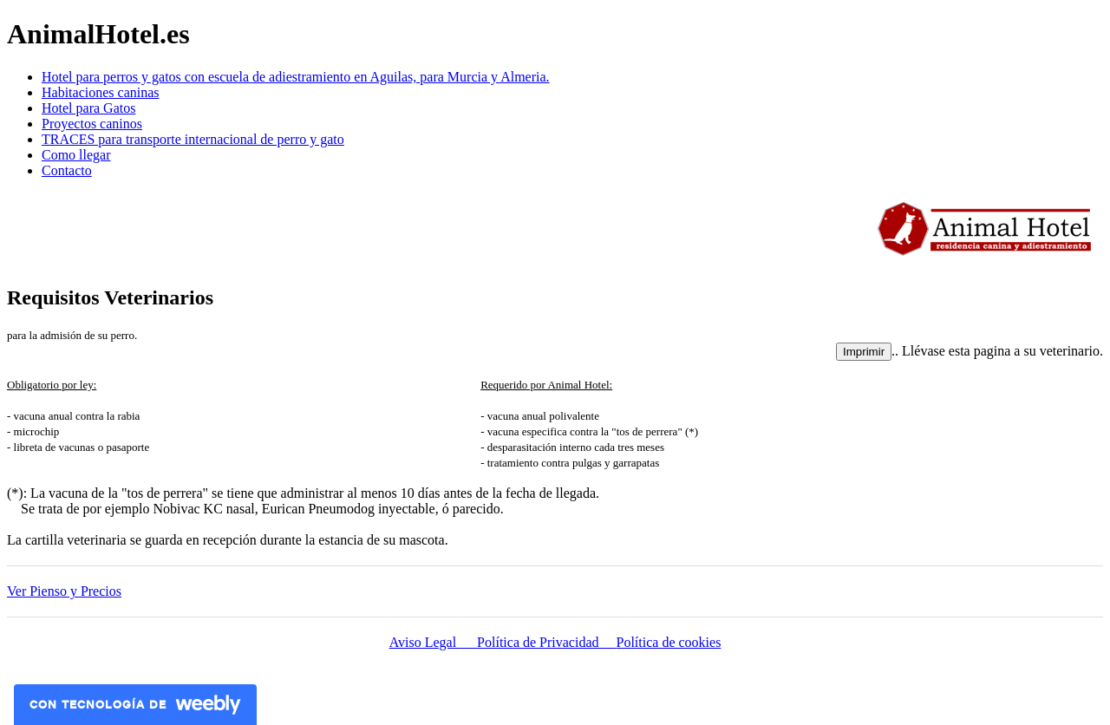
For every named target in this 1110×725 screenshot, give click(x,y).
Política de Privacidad (546, 642)
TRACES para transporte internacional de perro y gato (193, 139)
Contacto (67, 170)
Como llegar (76, 154)
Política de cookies (669, 642)
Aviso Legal (433, 642)
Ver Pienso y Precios (64, 591)
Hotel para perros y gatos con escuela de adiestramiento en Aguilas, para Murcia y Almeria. (296, 76)
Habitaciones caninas (101, 92)
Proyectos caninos (92, 123)
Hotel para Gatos (88, 108)
